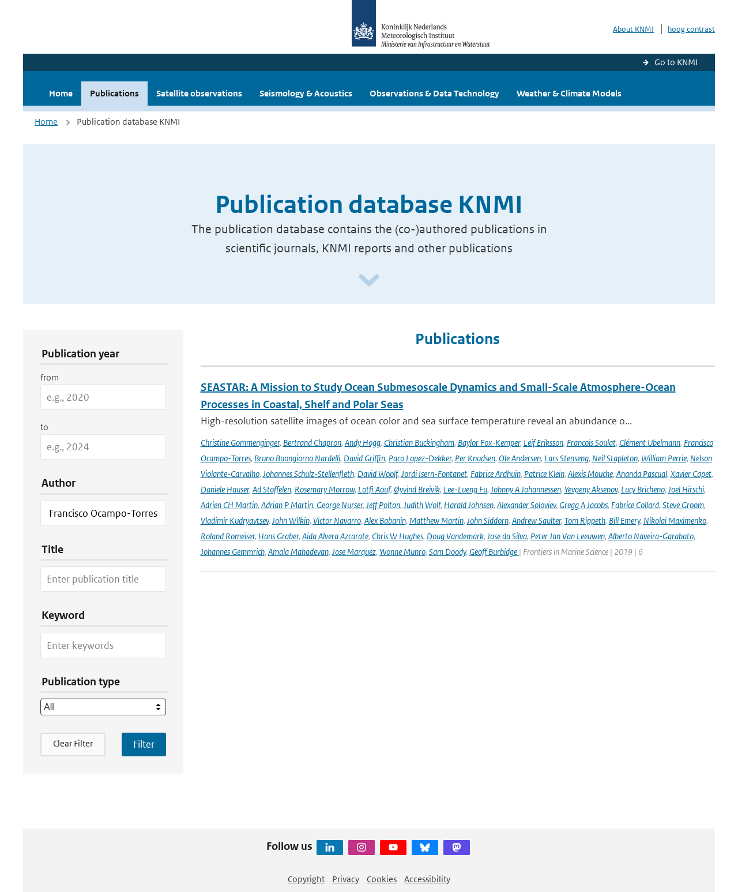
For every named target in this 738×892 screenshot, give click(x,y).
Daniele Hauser (225, 489)
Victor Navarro (337, 520)
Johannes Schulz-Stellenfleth (308, 473)
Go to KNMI (676, 62)
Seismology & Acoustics (305, 93)
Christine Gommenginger (240, 442)
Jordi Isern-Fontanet (434, 473)
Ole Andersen (520, 458)
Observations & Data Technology (434, 93)
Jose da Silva (507, 536)
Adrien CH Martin (229, 504)
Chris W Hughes (397, 536)
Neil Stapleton (615, 458)
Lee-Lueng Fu (465, 489)
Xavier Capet (691, 473)
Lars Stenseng (566, 458)
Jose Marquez (354, 551)
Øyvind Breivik (417, 489)
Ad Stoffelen (272, 489)
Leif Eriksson (543, 442)
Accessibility (427, 879)
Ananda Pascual (641, 473)
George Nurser (340, 504)
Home (61, 93)
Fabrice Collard (635, 504)
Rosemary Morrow (325, 489)
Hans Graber (278, 536)
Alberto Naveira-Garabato (651, 536)
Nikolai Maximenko (674, 520)
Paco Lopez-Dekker (420, 458)
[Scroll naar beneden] (369, 281)
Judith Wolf (422, 504)
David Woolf (377, 473)
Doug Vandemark (455, 536)
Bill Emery (624, 520)
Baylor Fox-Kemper (489, 442)
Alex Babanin (385, 520)
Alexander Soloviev (526, 504)
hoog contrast (691, 29)
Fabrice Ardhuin (495, 473)
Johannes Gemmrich (233, 551)
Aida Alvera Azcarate (335, 536)
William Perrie (664, 458)
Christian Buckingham (419, 442)
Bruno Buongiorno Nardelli (297, 458)
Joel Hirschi (686, 489)
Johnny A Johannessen (526, 489)
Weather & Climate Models (569, 93)
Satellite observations (199, 93)
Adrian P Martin (287, 504)
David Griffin (364, 458)
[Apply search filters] (144, 744)
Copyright (306, 879)
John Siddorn (488, 520)
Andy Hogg (363, 442)
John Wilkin (291, 520)
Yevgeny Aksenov (590, 489)
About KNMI (633, 29)
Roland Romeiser (228, 536)
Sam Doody (447, 551)
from (49, 377)
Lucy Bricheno (643, 489)
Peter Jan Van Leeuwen (567, 536)
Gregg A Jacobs (583, 504)
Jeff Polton (383, 504)
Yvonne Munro (402, 551)
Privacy (345, 879)
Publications (114, 93)
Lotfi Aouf (374, 489)
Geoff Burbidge (494, 551)
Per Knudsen (475, 458)
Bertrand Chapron (312, 442)
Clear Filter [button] (73, 743)
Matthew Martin (436, 520)
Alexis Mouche (590, 473)
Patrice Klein (544, 473)
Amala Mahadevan (298, 551)
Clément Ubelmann (649, 442)
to (44, 426)
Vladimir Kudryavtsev (235, 520)
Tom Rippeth (584, 520)
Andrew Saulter (536, 520)
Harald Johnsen (469, 504)
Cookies (382, 879)
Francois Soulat (591, 442)
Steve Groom (683, 504)
